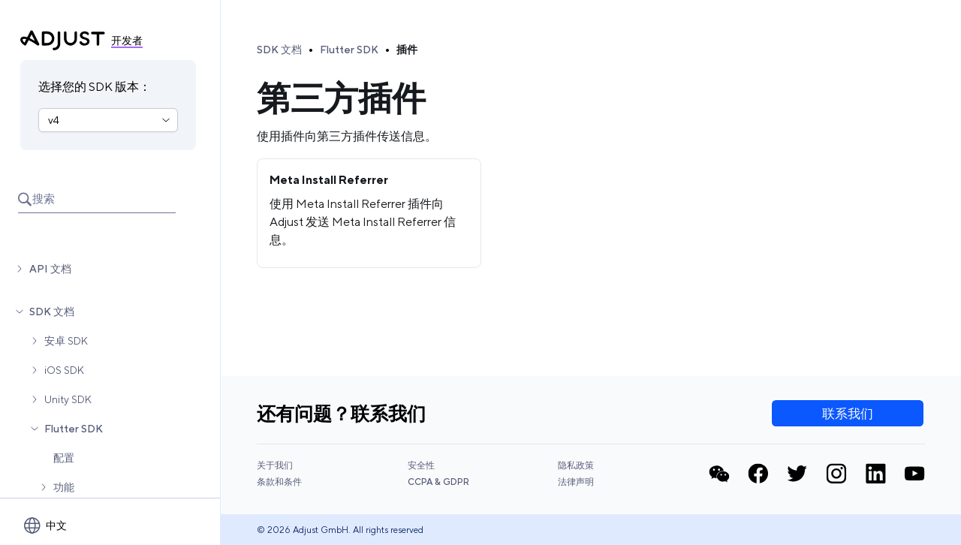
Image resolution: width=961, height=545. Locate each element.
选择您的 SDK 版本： (94, 87)
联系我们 (847, 413)
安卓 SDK (66, 341)
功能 (63, 487)
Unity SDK (68, 399)
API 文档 (50, 269)
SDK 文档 (51, 312)
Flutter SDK (73, 429)
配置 (63, 458)
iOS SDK (64, 370)
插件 (406, 50)
